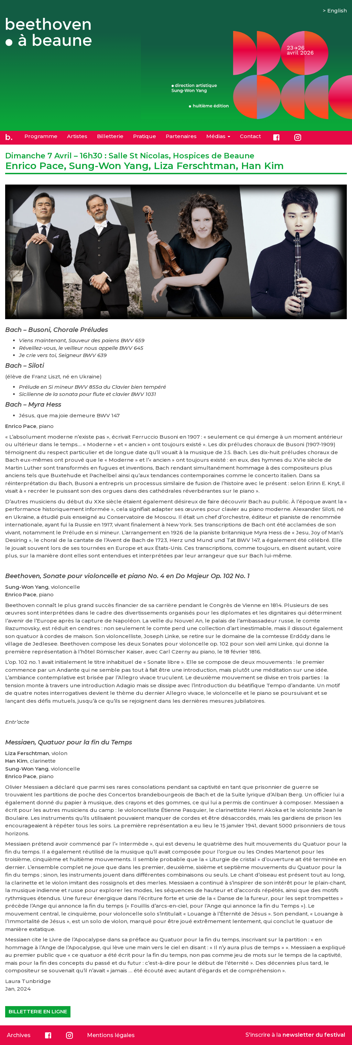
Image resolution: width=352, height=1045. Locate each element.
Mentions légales (111, 1035)
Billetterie (110, 136)
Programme (40, 136)
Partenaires (181, 136)
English (337, 10)
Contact (250, 136)
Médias (218, 136)
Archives (19, 1035)
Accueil (9, 137)
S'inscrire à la (295, 1035)
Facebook (276, 137)
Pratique (144, 136)
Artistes (77, 136)
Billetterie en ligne (38, 1011)
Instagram (297, 137)
